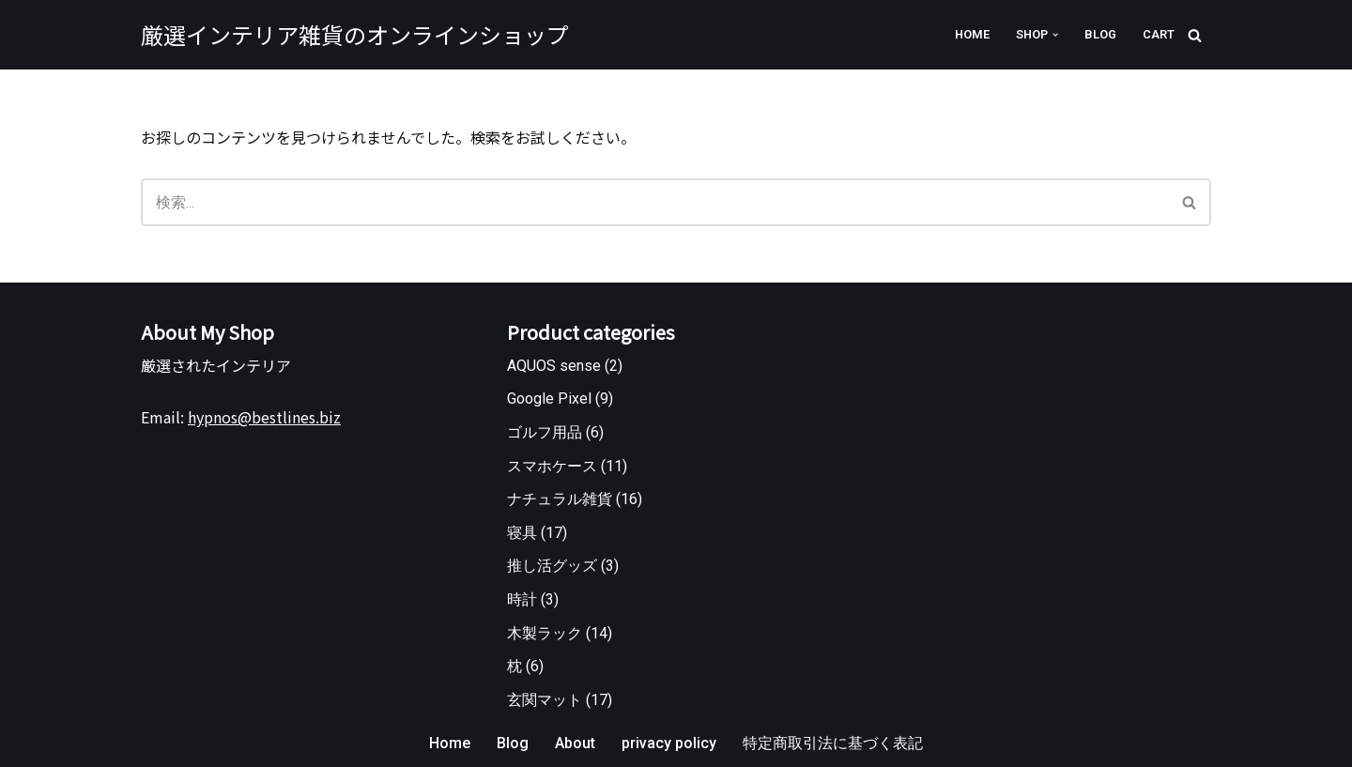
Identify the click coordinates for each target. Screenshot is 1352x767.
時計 (522, 599)
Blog (1100, 34)
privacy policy (669, 743)
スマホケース (552, 466)
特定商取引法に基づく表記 (833, 743)
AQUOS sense (554, 366)
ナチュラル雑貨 (559, 499)
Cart (1159, 34)
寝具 (522, 533)
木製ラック (544, 633)
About (575, 743)
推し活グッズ (552, 566)
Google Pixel (549, 398)
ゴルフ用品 (544, 432)
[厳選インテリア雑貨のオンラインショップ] (355, 35)
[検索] (1195, 35)
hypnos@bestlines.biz (264, 417)
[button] (1055, 35)
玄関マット (544, 700)
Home (972, 34)
